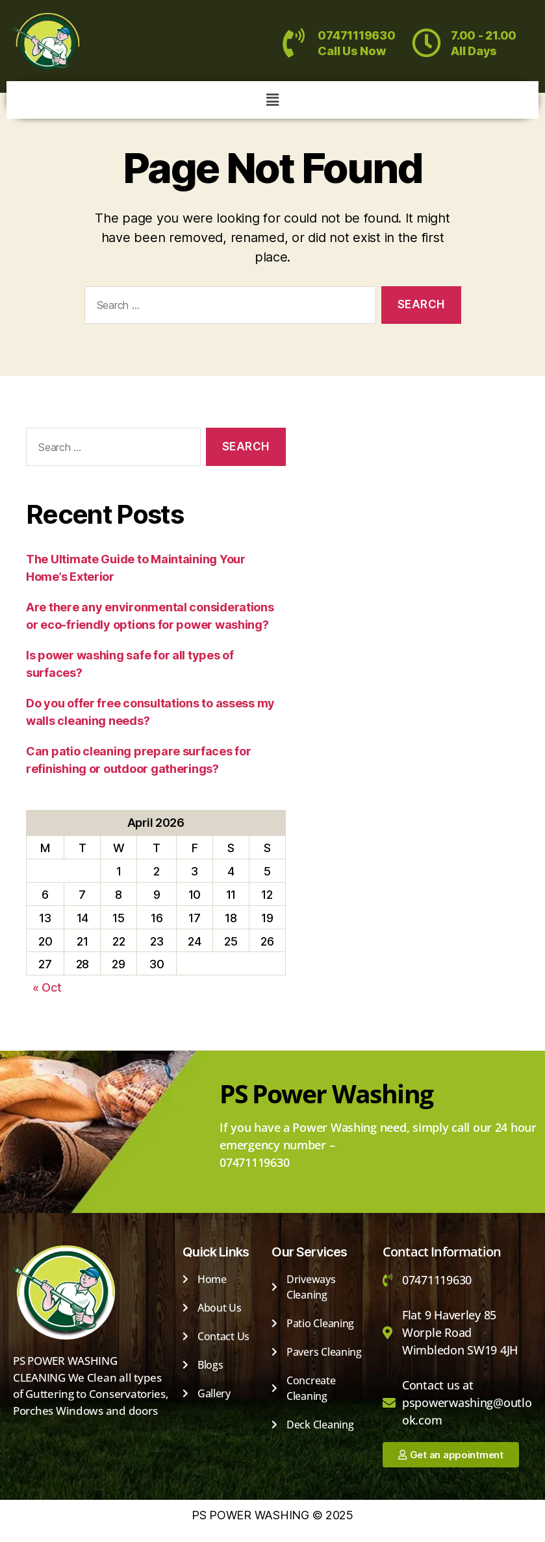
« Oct (47, 987)
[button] (272, 100)
